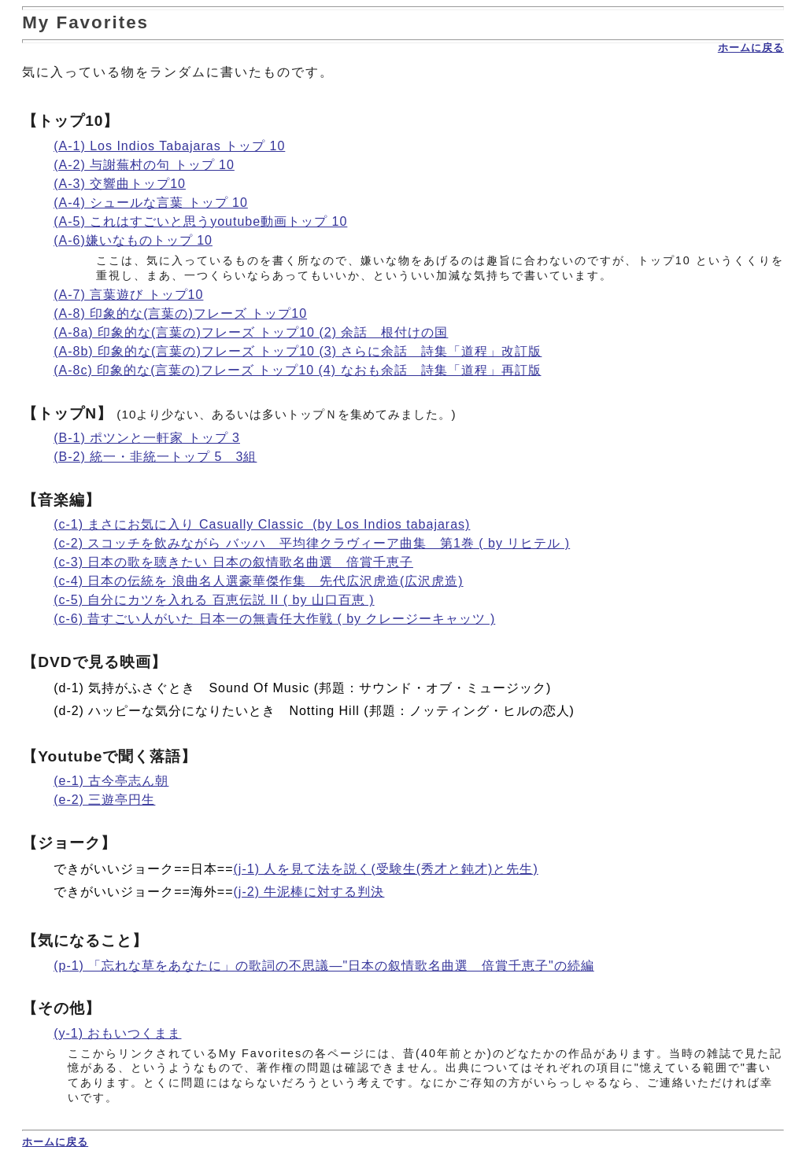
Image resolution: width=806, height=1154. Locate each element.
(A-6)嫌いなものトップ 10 (133, 240)
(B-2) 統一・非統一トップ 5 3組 (155, 456)
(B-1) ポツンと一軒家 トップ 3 (147, 437)
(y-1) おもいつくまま (117, 1033)
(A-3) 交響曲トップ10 (120, 183)
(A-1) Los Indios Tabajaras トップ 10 (169, 146)
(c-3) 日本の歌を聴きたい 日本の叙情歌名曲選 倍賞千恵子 (233, 562)
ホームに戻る (751, 47)
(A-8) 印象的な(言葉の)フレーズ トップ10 (180, 313)
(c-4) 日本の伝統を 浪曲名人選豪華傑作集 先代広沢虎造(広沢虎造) (258, 581)
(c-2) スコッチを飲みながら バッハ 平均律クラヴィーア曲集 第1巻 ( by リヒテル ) (312, 543)
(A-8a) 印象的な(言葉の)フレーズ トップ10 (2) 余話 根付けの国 (251, 332)
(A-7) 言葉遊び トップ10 (128, 294)
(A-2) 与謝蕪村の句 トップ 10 (144, 164)
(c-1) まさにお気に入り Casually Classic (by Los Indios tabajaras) (262, 524)
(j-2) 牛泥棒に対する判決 (309, 891)
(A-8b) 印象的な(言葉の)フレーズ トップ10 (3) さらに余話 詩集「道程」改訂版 (298, 351)
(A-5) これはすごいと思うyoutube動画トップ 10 (200, 221)
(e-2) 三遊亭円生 (104, 799)
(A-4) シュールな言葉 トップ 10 (151, 202)
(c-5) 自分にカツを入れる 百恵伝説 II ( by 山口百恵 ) (214, 599)
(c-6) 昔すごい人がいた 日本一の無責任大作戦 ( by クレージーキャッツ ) (274, 618)
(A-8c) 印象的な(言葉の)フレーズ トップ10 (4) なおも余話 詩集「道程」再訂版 (297, 370)
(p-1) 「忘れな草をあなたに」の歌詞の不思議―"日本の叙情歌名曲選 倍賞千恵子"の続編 (324, 965)
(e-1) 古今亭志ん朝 (111, 780)
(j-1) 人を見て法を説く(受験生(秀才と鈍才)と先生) (386, 869)
